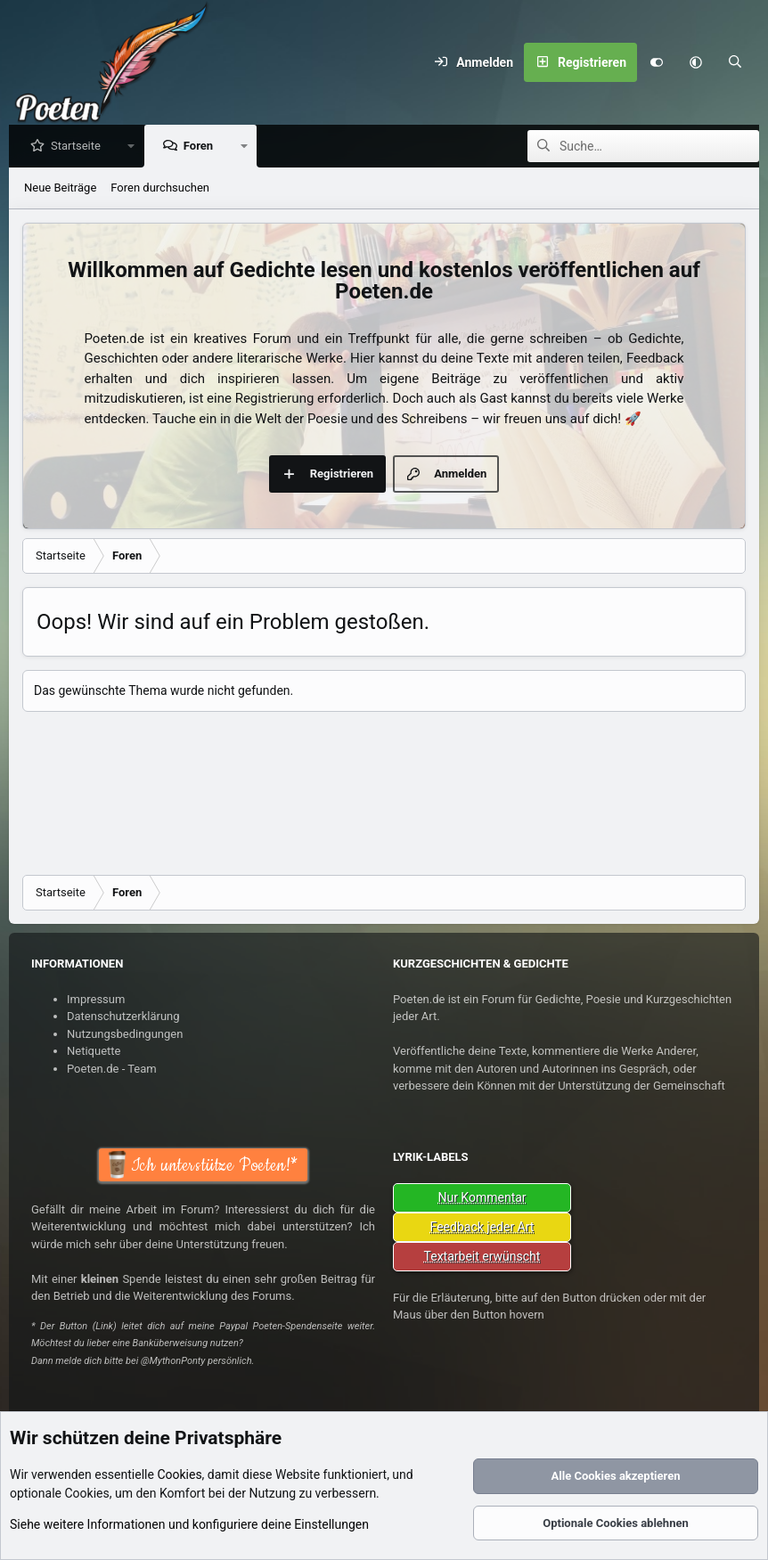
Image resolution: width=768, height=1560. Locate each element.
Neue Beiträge (60, 188)
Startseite (80, 146)
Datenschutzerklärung (123, 1016)
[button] (695, 62)
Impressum (96, 999)
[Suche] (735, 62)
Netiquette (93, 1051)
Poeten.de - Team (112, 1068)
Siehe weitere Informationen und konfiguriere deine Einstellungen (189, 1524)
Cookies (179, 1474)
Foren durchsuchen (159, 188)
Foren (202, 146)
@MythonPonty (173, 1361)
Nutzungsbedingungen (125, 1034)
